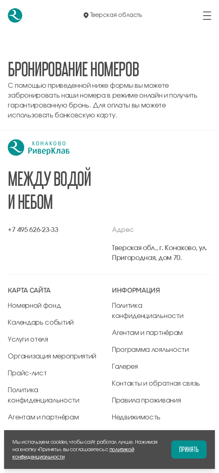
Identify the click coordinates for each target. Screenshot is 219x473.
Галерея (125, 366)
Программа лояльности (150, 350)
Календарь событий (41, 322)
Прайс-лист (27, 373)
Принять (189, 449)
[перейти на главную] (15, 15)
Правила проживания (146, 400)
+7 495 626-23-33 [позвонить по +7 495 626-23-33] (33, 230)
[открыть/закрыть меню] (207, 16)
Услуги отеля (28, 339)
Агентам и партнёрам (43, 417)
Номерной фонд (34, 305)
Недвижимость (136, 417)
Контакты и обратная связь (156, 383)
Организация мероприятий (52, 356)
